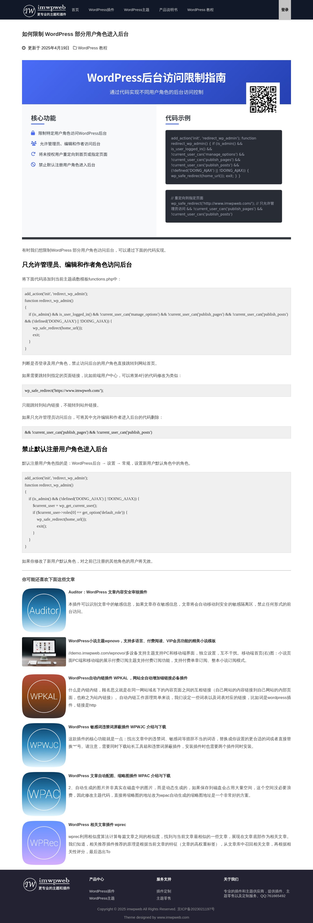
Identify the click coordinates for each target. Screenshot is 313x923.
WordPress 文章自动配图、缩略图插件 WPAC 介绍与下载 (119, 776)
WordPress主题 (136, 10)
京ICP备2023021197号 (196, 909)
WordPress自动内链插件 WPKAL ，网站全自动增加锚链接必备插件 (128, 678)
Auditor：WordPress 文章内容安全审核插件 (107, 592)
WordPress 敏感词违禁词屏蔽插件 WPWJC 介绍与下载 (117, 727)
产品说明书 (168, 10)
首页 (75, 10)
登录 (285, 10)
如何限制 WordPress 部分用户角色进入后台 (75, 34)
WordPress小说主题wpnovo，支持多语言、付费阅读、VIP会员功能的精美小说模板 (142, 641)
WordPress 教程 (200, 10)
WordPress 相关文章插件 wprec (97, 825)
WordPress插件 (101, 10)
